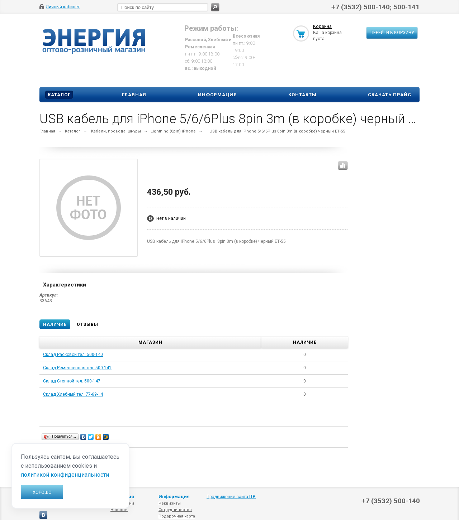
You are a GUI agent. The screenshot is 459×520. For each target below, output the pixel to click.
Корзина (322, 26)
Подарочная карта (176, 516)
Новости (119, 509)
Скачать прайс (389, 94)
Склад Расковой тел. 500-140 (73, 354)
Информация (217, 94)
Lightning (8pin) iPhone (173, 131)
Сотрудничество (175, 509)
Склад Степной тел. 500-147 (71, 381)
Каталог (59, 94)
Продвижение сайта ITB (231, 496)
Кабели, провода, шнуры (116, 131)
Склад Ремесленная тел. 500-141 (77, 367)
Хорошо (42, 492)
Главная (134, 94)
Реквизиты (169, 503)
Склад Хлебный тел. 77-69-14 (73, 394)
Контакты (302, 94)
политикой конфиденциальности (65, 474)
